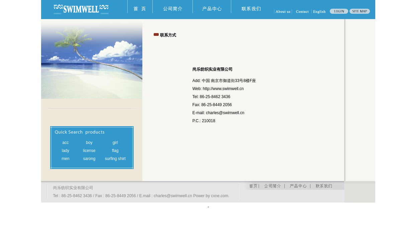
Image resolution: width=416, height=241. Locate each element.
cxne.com (219, 195)
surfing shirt (115, 158)
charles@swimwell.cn (225, 112)
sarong (89, 158)
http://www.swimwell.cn (223, 88)
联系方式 (168, 35)
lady (65, 150)
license (89, 150)
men (65, 158)
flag (115, 150)
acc (65, 142)
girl (115, 142)
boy (89, 142)
